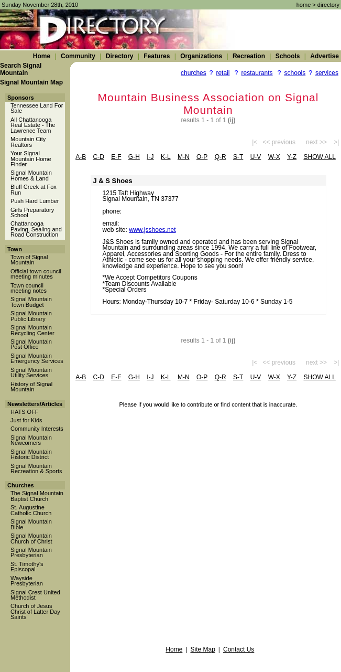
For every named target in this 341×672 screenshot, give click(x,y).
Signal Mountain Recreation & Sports (36, 468)
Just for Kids (26, 420)
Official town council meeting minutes (35, 274)
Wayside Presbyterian (26, 580)
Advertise (324, 56)
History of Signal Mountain (31, 386)
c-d (98, 157)
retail (222, 73)
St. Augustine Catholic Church (30, 510)
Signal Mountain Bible (31, 524)
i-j (150, 157)
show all (319, 157)
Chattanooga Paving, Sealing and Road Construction (36, 229)
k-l (166, 157)
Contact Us (238, 649)
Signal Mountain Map (31, 82)
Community (78, 56)
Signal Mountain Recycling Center (32, 330)
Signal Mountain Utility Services (31, 372)
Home (41, 56)
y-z (291, 157)
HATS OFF (24, 412)
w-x (274, 157)
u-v (255, 157)
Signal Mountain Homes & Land (31, 175)
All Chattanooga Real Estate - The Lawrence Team (32, 125)
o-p (201, 157)
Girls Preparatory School (32, 212)
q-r (220, 157)
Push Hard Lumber (34, 201)
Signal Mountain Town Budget (31, 301)
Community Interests (36, 428)
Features (157, 56)
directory (328, 5)
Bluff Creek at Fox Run (33, 189)
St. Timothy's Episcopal (26, 566)
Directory (120, 56)
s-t (238, 157)
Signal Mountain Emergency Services (36, 358)
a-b (80, 157)
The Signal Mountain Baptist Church (36, 496)
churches (193, 73)
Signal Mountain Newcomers (31, 440)
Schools (288, 56)
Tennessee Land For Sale (36, 108)
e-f (116, 157)
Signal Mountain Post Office (31, 344)
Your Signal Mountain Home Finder (30, 158)
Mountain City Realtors (28, 141)
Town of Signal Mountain (29, 259)
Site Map (202, 649)
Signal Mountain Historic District (31, 454)
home (303, 5)
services (326, 73)
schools (295, 73)
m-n (184, 157)
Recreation (249, 56)
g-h (134, 157)
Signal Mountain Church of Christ (31, 538)
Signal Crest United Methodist (35, 595)
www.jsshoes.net (152, 229)
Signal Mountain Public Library (31, 316)
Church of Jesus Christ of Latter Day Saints (35, 611)
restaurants (256, 73)
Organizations (201, 56)
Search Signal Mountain (20, 69)
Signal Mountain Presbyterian (31, 552)
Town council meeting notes (28, 288)
